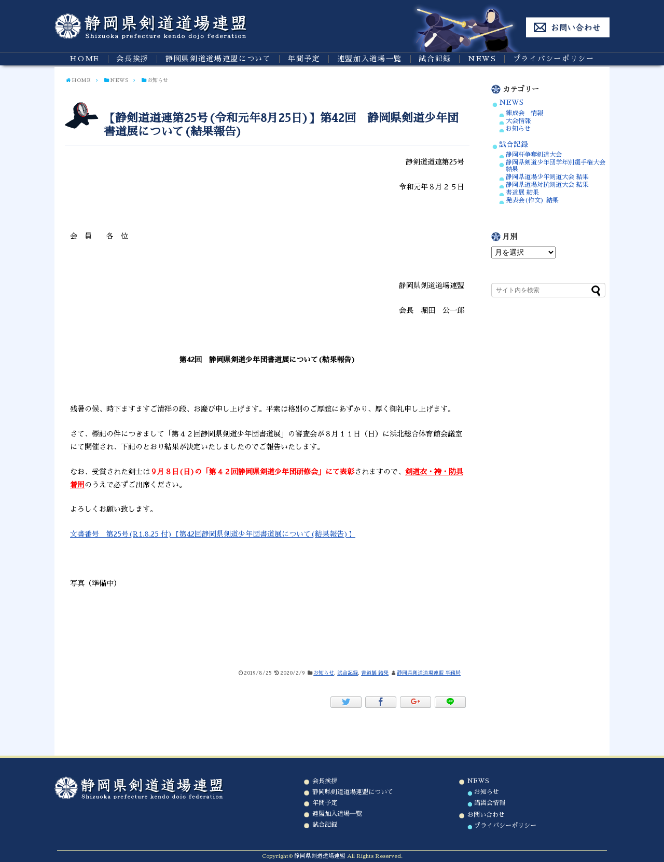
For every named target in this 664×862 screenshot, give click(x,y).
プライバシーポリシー (553, 58)
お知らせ (323, 673)
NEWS (482, 58)
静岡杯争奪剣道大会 (534, 155)
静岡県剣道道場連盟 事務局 (429, 673)
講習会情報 (489, 803)
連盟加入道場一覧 (369, 58)
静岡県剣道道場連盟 (319, 856)
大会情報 (518, 121)
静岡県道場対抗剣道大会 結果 (547, 185)
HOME (85, 58)
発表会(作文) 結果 (532, 200)
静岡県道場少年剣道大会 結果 (547, 177)
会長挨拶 (132, 58)
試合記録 (435, 58)
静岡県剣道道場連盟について (218, 58)
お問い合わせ (486, 815)
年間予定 (304, 58)
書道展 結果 (375, 673)
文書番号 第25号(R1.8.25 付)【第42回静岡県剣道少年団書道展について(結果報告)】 (212, 534)
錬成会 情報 (524, 113)
